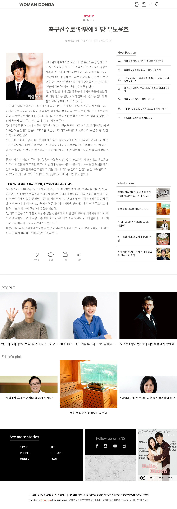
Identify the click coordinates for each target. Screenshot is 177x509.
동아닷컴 (73, 495)
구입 (170, 478)
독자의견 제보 (60, 494)
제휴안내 (107, 494)
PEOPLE (88, 16)
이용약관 (115, 494)
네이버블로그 (124, 446)
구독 (161, 478)
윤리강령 (49, 494)
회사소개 (81, 494)
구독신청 (32, 494)
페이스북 (97, 446)
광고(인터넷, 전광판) (94, 494)
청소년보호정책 (142, 494)
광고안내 (41, 494)
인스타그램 (105, 446)
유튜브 (115, 446)
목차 (152, 478)
